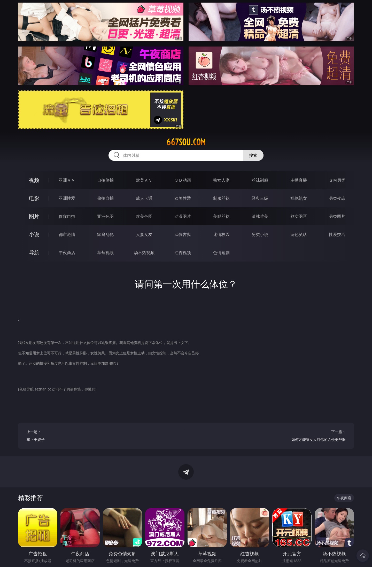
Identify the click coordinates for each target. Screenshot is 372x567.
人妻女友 (144, 234)
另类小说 (260, 234)
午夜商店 (67, 252)
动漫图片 (182, 216)
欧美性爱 (182, 198)
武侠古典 (182, 234)
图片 (34, 216)
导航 (34, 252)
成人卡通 (144, 198)
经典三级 (260, 198)
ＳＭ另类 (337, 180)
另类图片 (337, 216)
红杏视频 (182, 252)
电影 (34, 198)
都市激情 (67, 234)
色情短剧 (221, 252)
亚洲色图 (105, 216)
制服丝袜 (221, 198)
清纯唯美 (260, 216)
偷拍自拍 (105, 198)
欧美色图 (144, 216)
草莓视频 (105, 252)
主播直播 (298, 180)
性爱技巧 (337, 234)
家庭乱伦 (105, 234)
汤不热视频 (144, 252)
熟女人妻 (221, 180)
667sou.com (186, 142)
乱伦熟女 (298, 198)
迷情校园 (221, 234)
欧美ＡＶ (144, 180)
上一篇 (102, 436)
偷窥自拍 (67, 216)
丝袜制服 (260, 180)
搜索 (253, 155)
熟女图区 (298, 216)
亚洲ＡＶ (67, 180)
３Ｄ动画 (182, 180)
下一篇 (270, 436)
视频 (34, 180)
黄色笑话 (298, 234)
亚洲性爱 (67, 198)
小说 (34, 234)
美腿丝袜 (221, 216)
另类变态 (337, 198)
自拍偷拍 (105, 180)
